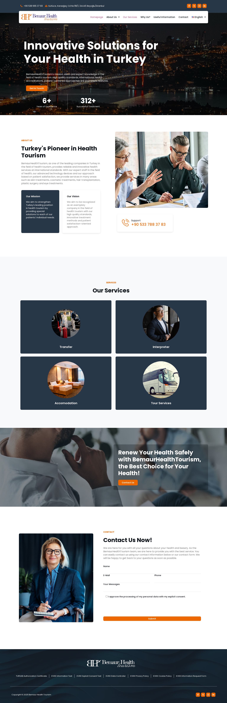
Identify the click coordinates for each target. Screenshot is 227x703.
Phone (177, 578)
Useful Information (164, 17)
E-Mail (126, 578)
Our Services (130, 17)
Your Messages (152, 587)
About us (113, 17)
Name (152, 569)
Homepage (96, 17)
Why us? (145, 17)
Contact (183, 17)
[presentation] (125, 607)
